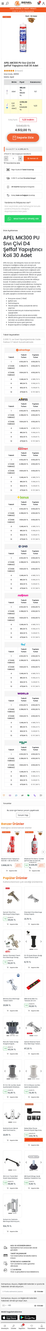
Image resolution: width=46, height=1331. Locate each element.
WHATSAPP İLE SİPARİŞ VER (23, 218)
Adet (14, 91)
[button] (5, 941)
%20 (35, 106)
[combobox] (4, 1305)
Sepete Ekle (23, 138)
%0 (35, 91)
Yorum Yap (23, 815)
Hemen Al (33, 158)
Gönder (38, 1291)
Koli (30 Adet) (14, 106)
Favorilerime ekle (12, 163)
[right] (43, 852)
